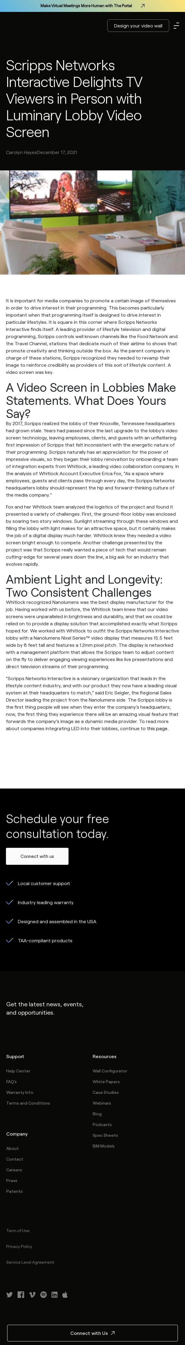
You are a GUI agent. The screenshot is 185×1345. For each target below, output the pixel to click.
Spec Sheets (105, 1135)
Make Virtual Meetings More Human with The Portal (92, 6)
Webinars (102, 1102)
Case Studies (106, 1092)
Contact (14, 1158)
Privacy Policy (19, 1246)
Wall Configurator (110, 1070)
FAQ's (11, 1081)
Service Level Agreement (30, 1262)
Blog (97, 1113)
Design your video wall (138, 25)
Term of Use (17, 1230)
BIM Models (104, 1145)
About (12, 1148)
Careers (14, 1169)
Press (11, 1180)
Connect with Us (92, 1333)
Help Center (18, 1070)
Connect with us (37, 856)
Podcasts (102, 1124)
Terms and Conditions (28, 1102)
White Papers (106, 1081)
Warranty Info (19, 1092)
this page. (158, 728)
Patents (14, 1191)
